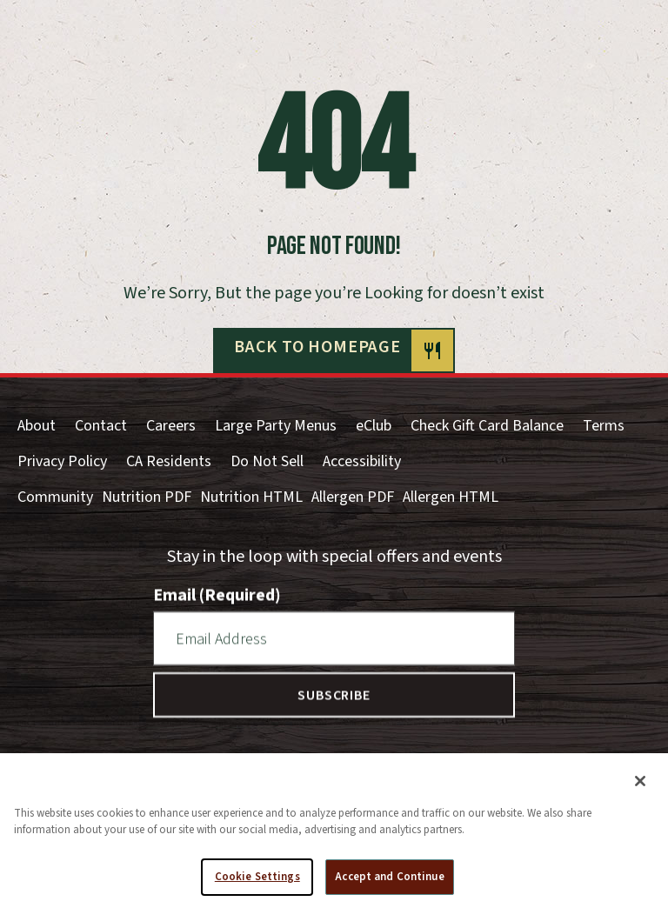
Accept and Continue (389, 883)
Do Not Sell (267, 461)
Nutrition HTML (251, 497)
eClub (373, 426)
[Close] (640, 788)
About (36, 426)
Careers (171, 426)
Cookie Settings (257, 883)
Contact (101, 426)
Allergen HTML (450, 497)
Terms (604, 426)
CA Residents (168, 461)
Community (55, 497)
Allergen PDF (352, 497)
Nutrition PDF (146, 497)
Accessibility (362, 461)
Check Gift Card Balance (487, 426)
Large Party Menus (276, 426)
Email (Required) (217, 595)
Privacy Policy (62, 461)
